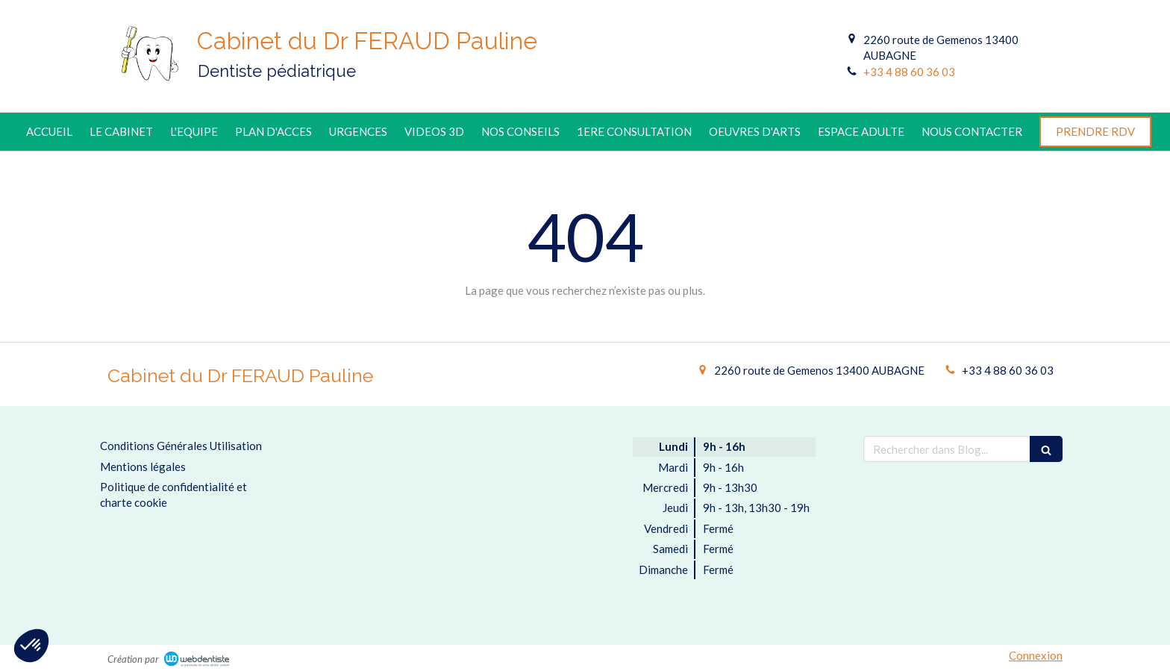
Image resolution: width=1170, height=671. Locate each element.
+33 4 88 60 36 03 (909, 71)
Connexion (1036, 655)
